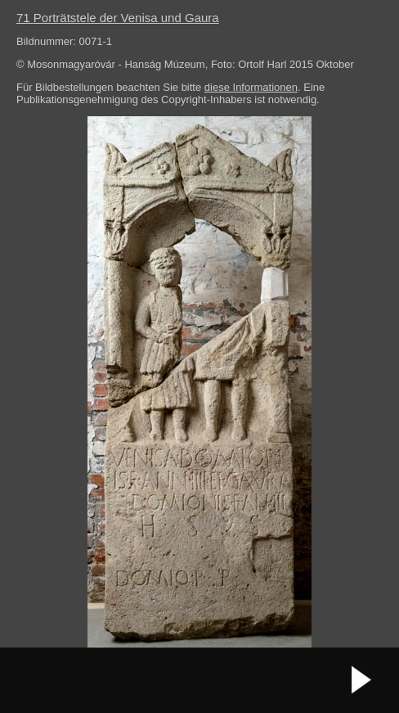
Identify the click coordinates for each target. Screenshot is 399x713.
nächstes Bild (362, 680)
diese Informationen (251, 87)
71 (117, 18)
